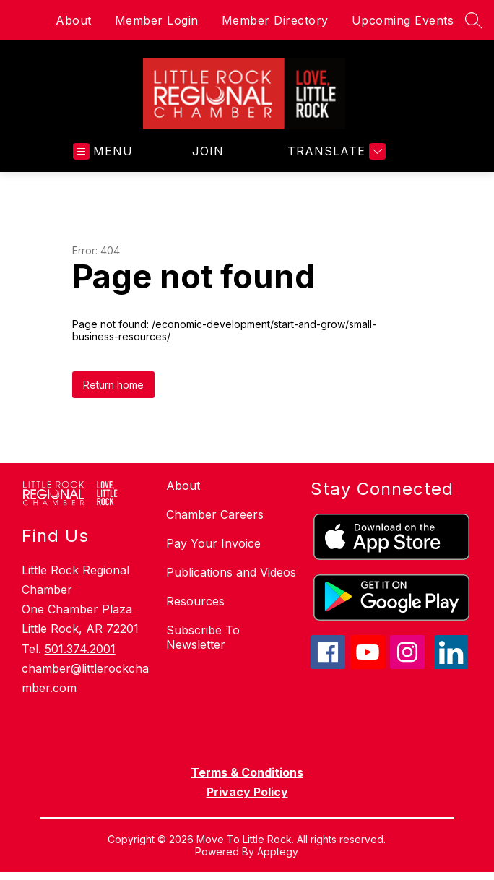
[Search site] (473, 20)
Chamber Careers (215, 514)
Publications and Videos (231, 572)
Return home (113, 385)
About (74, 20)
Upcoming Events (403, 20)
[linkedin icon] (451, 664)
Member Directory (275, 20)
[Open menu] (103, 151)
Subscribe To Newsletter (203, 637)
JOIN (208, 151)
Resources (195, 601)
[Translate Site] (335, 151)
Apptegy (277, 851)
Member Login (157, 20)
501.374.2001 (80, 649)
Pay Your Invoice (213, 543)
